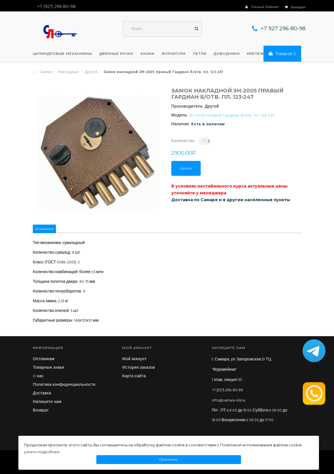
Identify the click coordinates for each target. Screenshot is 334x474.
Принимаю (168, 459)
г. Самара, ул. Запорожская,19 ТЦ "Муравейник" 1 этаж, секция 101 (241, 369)
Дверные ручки (116, 54)
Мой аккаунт (134, 359)
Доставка (42, 393)
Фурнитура (174, 54)
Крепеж (255, 54)
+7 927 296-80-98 (283, 28)
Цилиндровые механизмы (62, 54)
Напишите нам (47, 402)
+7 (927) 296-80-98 (227, 390)
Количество (183, 141)
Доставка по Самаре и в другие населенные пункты (230, 199)
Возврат (41, 410)
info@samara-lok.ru (228, 400)
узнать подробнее (42, 451)
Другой (91, 72)
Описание (44, 229)
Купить (186, 168)
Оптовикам (44, 359)
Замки (147, 54)
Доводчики (227, 54)
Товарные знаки (48, 368)
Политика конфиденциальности (64, 385)
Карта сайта (134, 376)
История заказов (138, 368)
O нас (38, 376)
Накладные (68, 72)
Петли (199, 54)
